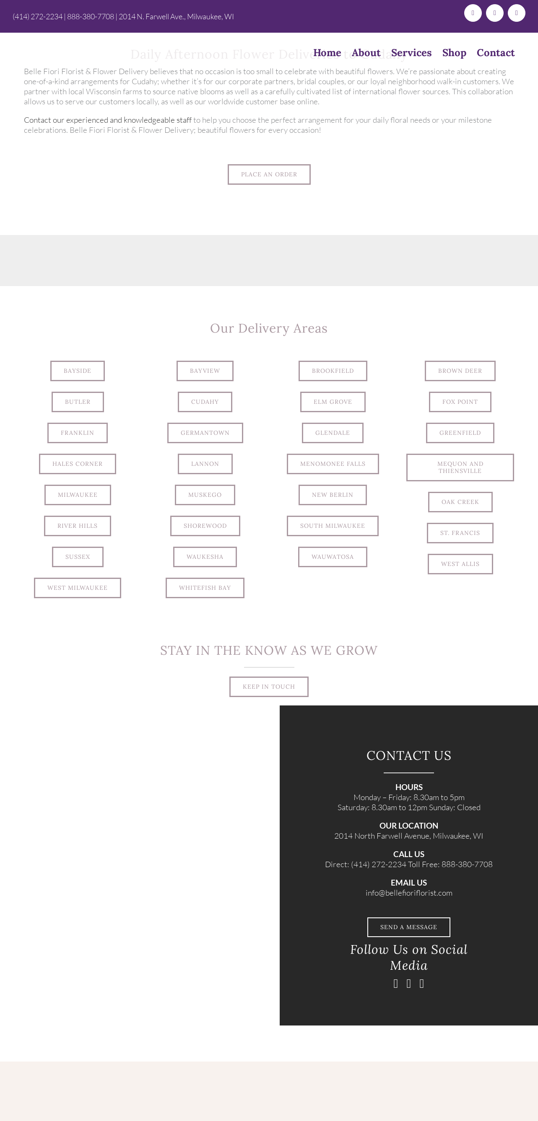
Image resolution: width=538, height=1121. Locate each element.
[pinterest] (422, 983)
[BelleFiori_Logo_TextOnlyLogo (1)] (124, 1065)
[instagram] (409, 983)
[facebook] (396, 983)
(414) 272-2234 (37, 16)
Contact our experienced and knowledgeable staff (108, 120)
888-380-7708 (90, 16)
